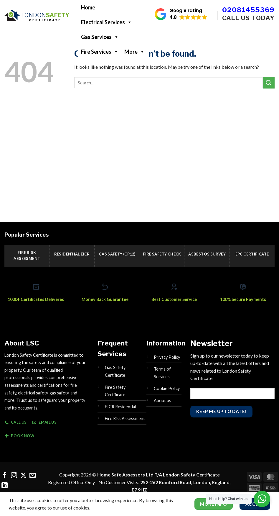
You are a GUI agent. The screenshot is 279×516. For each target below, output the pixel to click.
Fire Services (99, 51)
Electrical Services (106, 22)
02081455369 (248, 10)
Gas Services (100, 37)
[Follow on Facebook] (4, 475)
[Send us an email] (32, 475)
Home (88, 7)
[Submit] (269, 82)
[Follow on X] (23, 475)
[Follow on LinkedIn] (4, 485)
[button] (181, 14)
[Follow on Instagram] (14, 475)
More (134, 51)
